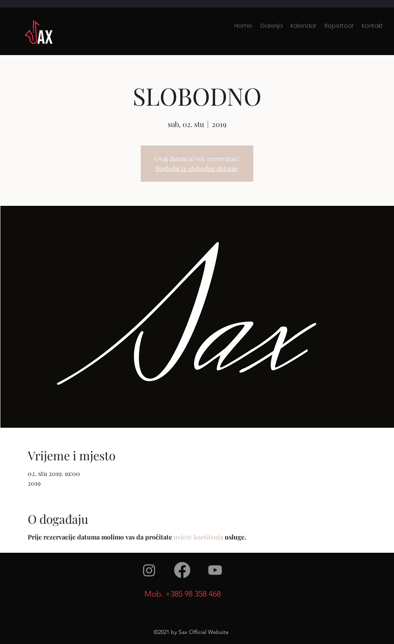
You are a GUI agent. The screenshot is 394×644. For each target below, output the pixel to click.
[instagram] (149, 570)
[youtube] (215, 570)
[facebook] (182, 570)
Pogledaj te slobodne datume (197, 168)
